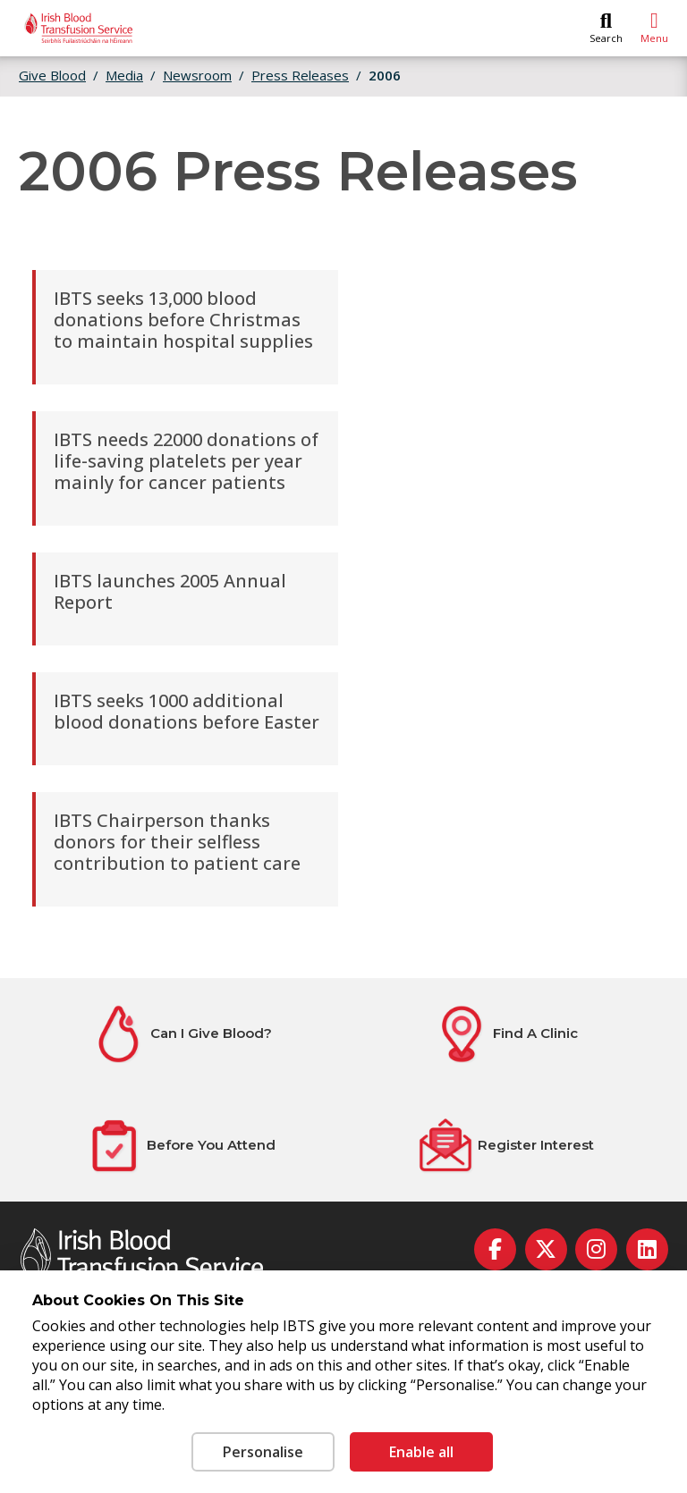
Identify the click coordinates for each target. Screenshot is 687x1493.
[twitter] (546, 1249)
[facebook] (495, 1249)
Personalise (263, 1452)
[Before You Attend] (181, 1146)
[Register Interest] (505, 1146)
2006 (385, 75)
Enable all (421, 1452)
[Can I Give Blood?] (180, 1034)
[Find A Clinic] (506, 1034)
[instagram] (596, 1249)
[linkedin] (647, 1249)
